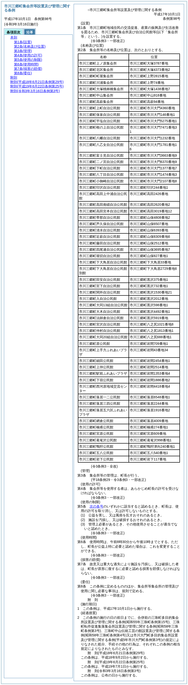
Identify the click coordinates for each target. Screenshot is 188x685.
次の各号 (96, 506)
